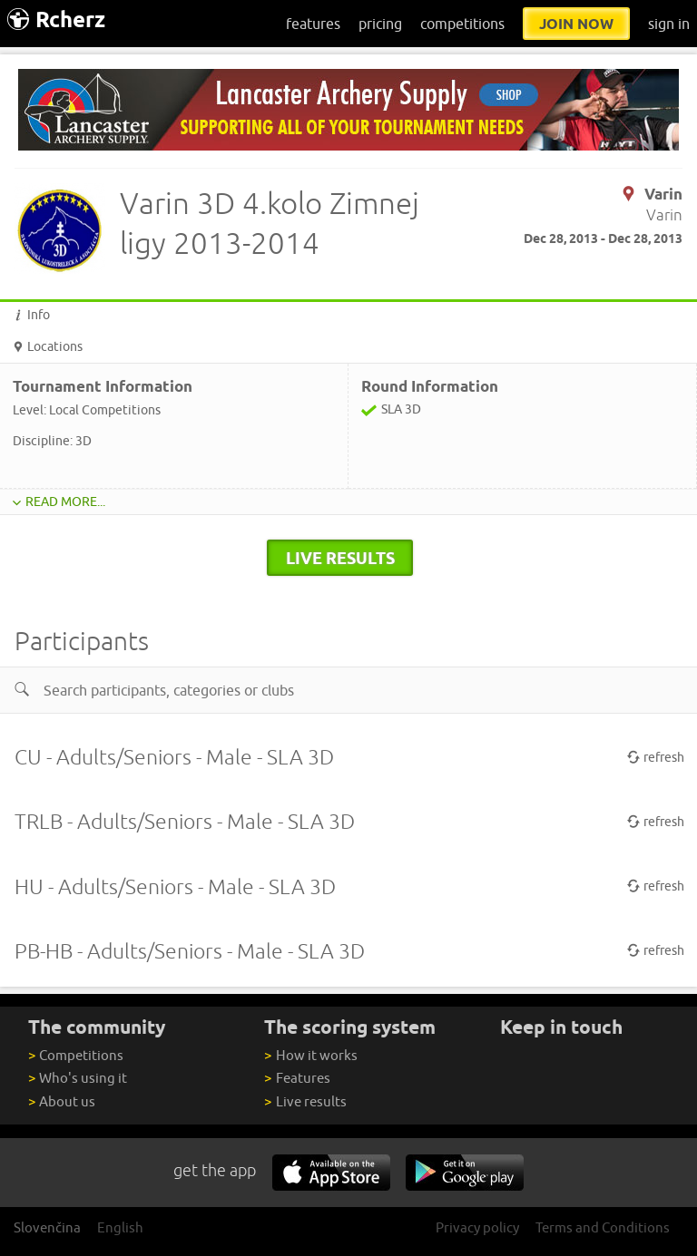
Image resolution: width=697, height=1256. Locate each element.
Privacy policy (477, 1227)
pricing (380, 23)
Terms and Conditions (602, 1227)
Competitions (75, 1055)
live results (340, 558)
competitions (462, 23)
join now (576, 23)
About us (61, 1101)
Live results (305, 1101)
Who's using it (77, 1078)
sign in (669, 23)
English (120, 1227)
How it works (310, 1055)
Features (296, 1078)
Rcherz (56, 19)
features (313, 23)
